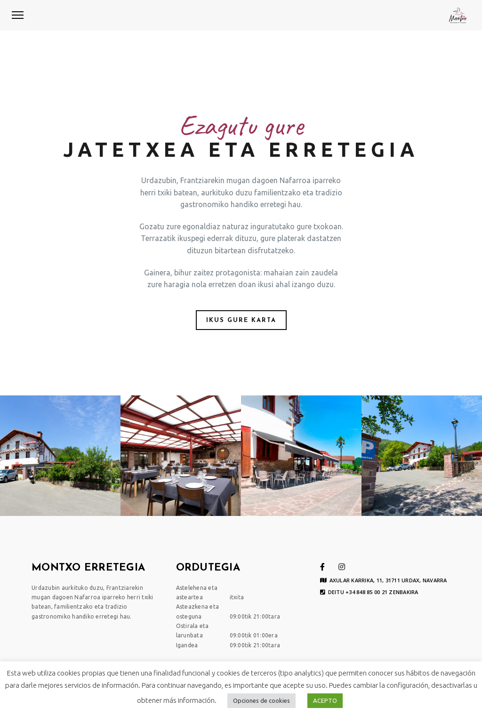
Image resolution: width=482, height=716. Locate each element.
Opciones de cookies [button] (261, 700)
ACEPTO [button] (325, 700)
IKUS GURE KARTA (241, 320)
